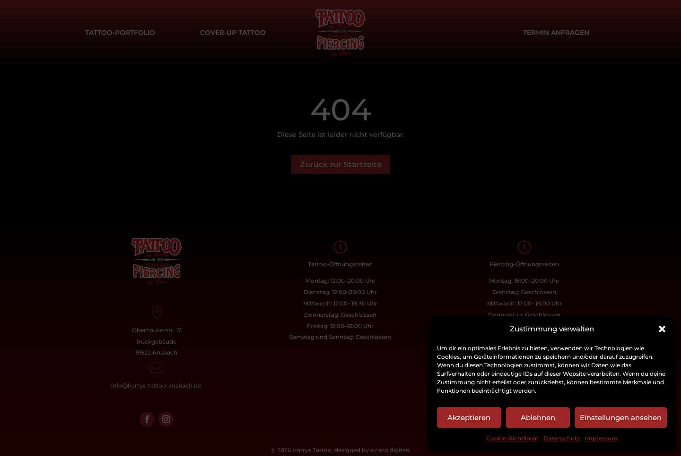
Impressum (601, 438)
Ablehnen (538, 417)
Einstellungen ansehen (621, 417)
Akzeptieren (468, 417)
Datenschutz (561, 438)
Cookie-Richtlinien (512, 438)
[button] (662, 329)
